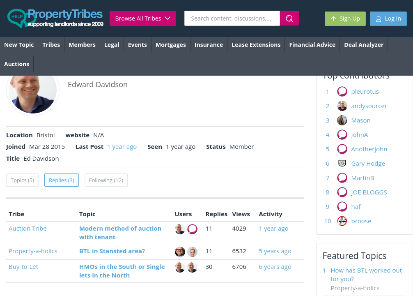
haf (356, 206)
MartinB (362, 177)
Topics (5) (22, 180)
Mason (361, 120)
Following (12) (106, 180)
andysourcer (369, 106)
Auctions (16, 64)
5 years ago (275, 251)
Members (82, 45)
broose (361, 221)
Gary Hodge (368, 163)
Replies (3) (61, 180)
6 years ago (275, 266)
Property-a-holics (33, 251)
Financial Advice (312, 45)
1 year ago (122, 146)
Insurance (209, 45)
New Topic (19, 45)
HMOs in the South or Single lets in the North (122, 270)
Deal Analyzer (363, 45)
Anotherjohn (369, 149)
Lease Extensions (256, 45)
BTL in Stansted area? (112, 251)
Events (137, 45)
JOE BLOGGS (369, 192)
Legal (111, 45)
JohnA (359, 134)
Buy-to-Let (23, 266)
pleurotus (365, 91)
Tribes (51, 45)
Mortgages (171, 45)
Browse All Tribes (142, 18)
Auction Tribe (28, 228)
